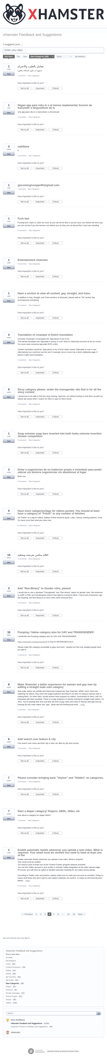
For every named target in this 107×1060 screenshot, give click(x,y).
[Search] (98, 1013)
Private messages (13, 993)
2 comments (22, 655)
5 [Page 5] (53, 914)
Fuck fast (23, 218)
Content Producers (13, 967)
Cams (8, 964)
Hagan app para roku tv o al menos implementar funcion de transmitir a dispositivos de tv (55, 106)
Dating (8, 970)
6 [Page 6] (58, 914)
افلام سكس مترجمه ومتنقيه (33, 555)
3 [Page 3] (45, 914)
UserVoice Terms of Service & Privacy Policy (63, 1051)
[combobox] (51, 1013)
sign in (27, 938)
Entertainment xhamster (33, 260)
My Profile (10, 980)
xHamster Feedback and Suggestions (27, 1023)
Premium (9, 990)
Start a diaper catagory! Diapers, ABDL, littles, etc (49, 811)
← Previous (27, 914)
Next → (81, 914)
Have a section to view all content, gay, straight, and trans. (54, 293)
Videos (8, 1003)
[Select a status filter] (64, 57)
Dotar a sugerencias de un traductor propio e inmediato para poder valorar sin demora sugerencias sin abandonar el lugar (60, 471)
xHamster (15, 1032)
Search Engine (11, 996)
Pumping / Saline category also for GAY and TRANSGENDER (56, 632)
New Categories (33, 76)
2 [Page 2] (40, 914)
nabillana (23, 146)
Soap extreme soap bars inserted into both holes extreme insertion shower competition (60, 435)
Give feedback (18, 1020)
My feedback (80, 57)
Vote (8, 74)
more (82, 704)
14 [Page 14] (68, 914)
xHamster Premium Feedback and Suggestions (29, 1027)
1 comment (22, 76)
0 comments (22, 117)
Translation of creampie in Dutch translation (45, 334)
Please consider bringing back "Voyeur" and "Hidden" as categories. (61, 777)
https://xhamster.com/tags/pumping (32, 642)
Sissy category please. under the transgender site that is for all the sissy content (59, 391)
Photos (8, 987)
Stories (8, 1000)
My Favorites (11, 977)
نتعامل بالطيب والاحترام (31, 66)
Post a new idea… (13, 954)
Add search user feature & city (37, 739)
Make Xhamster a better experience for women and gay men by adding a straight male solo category (57, 686)
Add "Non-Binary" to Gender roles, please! (44, 588)
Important (41, 88)
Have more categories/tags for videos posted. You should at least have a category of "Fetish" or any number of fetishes (59, 512)
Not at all (26, 88)
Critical (57, 88)
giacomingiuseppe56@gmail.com (38, 185)
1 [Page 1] (36, 914)
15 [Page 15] (74, 914)
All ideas (9, 958)
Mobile (8, 974)
